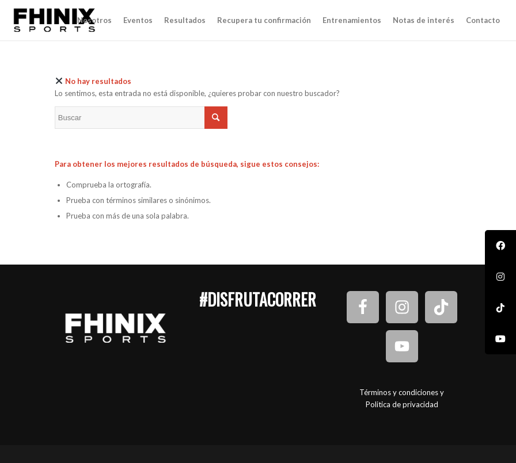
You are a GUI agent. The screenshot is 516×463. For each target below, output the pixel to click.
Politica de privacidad (402, 404)
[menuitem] (94, 20)
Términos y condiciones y (401, 392)
